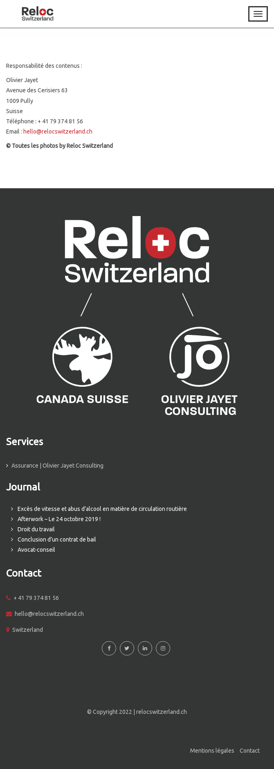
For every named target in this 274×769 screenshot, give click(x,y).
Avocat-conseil (36, 549)
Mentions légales (212, 750)
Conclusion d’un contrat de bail (57, 539)
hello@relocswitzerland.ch (57, 131)
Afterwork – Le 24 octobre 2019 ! (59, 519)
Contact (250, 750)
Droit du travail (36, 529)
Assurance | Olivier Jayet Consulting (57, 465)
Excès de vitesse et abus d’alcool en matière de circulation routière (102, 509)
